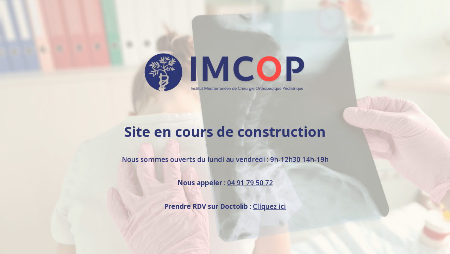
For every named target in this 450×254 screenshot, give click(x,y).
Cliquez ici (269, 206)
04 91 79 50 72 (250, 182)
